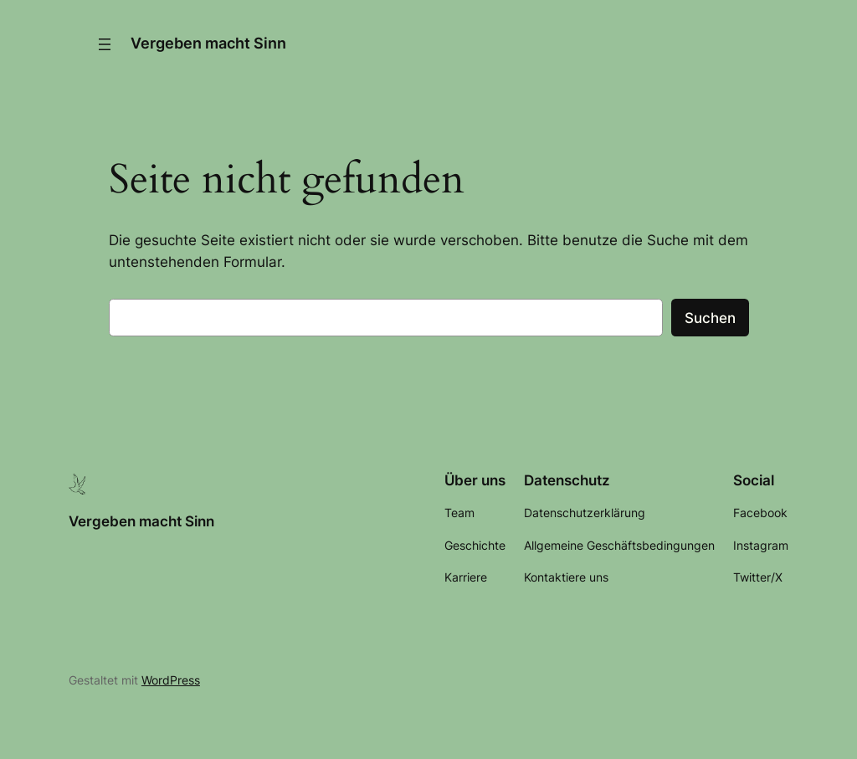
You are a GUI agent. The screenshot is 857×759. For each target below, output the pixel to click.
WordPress (170, 680)
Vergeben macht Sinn (208, 43)
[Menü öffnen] (105, 44)
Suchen (710, 318)
